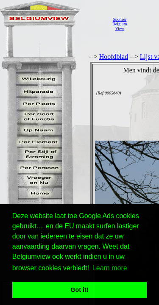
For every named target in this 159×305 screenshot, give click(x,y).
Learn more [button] (109, 268)
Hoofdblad (113, 56)
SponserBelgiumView (119, 24)
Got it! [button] (79, 289)
